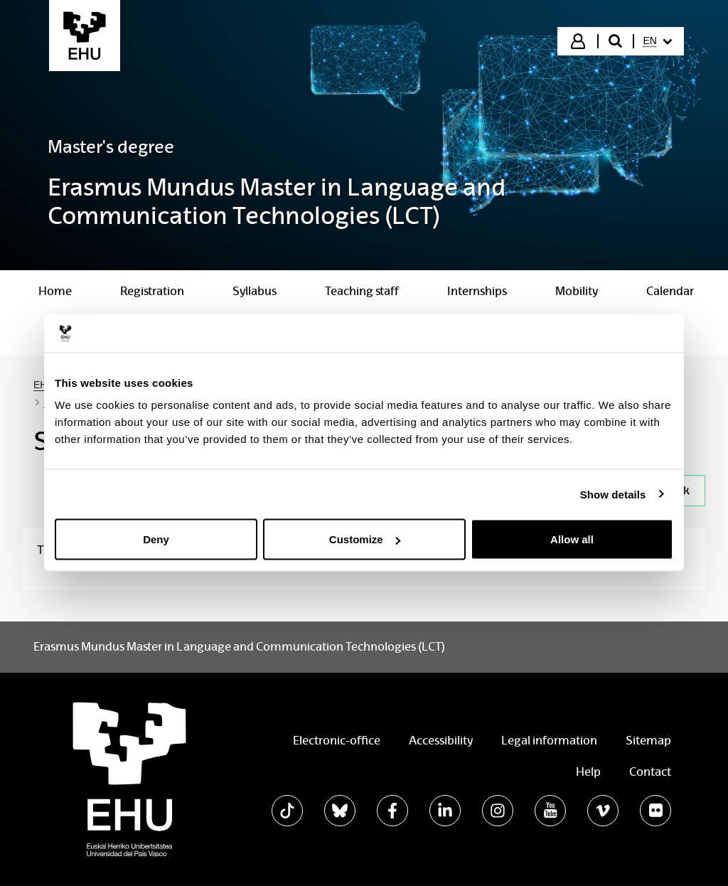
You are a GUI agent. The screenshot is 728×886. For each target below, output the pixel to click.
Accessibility (441, 740)
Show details (613, 494)
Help (588, 772)
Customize (364, 539)
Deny (156, 539)
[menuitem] (657, 41)
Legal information (549, 740)
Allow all (572, 539)
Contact (650, 772)
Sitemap (648, 740)
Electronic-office (336, 740)
